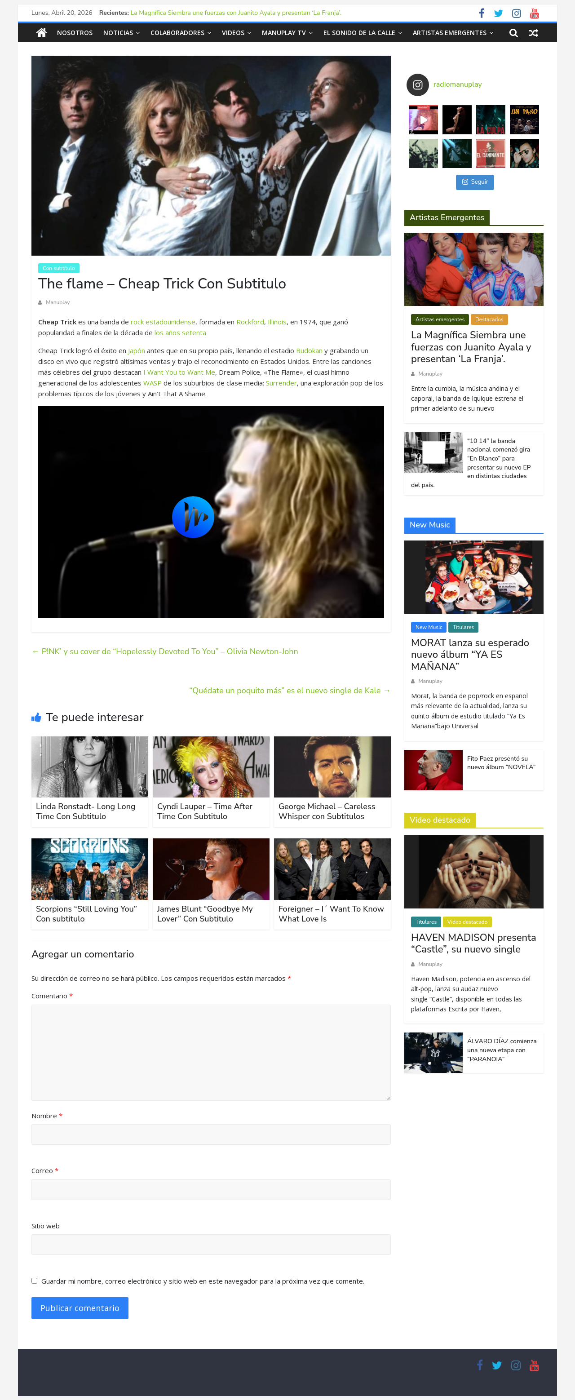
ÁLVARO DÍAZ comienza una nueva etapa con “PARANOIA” (502, 1050)
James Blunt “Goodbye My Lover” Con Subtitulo (205, 914)
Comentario (52, 995)
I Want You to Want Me (179, 371)
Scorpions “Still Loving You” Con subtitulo (86, 914)
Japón (136, 350)
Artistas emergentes (450, 32)
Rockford (250, 321)
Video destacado (467, 922)
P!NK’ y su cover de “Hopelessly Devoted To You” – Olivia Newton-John (164, 651)
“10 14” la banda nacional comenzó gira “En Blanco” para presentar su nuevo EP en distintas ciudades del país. (471, 462)
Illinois (277, 321)
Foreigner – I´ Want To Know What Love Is (331, 914)
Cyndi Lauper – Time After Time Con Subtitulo (204, 811)
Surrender (281, 382)
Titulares (463, 626)
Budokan (309, 350)
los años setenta (180, 332)
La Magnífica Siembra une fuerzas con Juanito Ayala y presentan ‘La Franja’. (236, 13)
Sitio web (45, 1225)
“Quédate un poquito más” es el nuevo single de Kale (290, 690)
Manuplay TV (284, 32)
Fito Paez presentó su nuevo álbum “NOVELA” (501, 762)
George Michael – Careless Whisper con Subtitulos (327, 811)
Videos (233, 32)
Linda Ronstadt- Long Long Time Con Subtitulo (86, 811)
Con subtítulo (59, 268)
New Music (429, 626)
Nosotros (75, 32)
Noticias (118, 32)
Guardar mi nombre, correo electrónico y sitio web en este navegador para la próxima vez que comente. (202, 1280)
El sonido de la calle (359, 32)
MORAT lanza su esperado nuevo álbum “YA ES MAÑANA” (470, 654)
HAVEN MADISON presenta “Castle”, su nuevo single (473, 943)
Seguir (475, 182)
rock (137, 321)
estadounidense (170, 321)
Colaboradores (177, 32)
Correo (44, 1170)
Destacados (489, 319)
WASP (152, 382)
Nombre (46, 1115)
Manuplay (58, 302)
